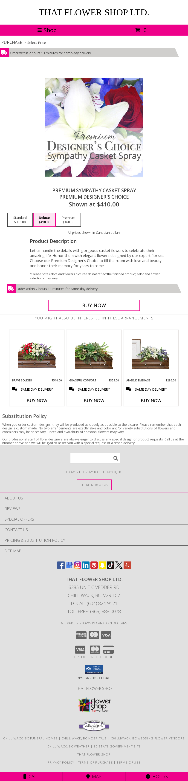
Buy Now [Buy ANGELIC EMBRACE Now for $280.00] (151, 400)
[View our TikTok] (110, 567)
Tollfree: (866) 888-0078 (94, 611)
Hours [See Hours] (157, 776)
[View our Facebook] (61, 567)
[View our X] (119, 567)
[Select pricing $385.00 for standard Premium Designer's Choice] (20, 220)
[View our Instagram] (77, 567)
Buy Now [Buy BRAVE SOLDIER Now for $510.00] (37, 400)
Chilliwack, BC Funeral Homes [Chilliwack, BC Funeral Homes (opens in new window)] (30, 738)
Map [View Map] (93, 776)
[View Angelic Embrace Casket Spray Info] (151, 354)
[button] (94, 669)
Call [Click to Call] (31, 776)
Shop (47, 30)
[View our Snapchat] (102, 567)
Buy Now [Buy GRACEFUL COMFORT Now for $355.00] (94, 400)
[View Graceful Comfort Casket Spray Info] (94, 354)
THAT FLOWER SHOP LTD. (94, 12)
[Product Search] (95, 458)
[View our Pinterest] (94, 567)
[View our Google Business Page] (69, 567)
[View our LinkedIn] (86, 567)
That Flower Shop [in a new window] (94, 688)
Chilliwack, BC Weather (68, 746)
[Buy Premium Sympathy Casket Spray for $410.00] (94, 305)
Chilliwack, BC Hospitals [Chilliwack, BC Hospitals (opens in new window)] (84, 738)
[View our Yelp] (127, 567)
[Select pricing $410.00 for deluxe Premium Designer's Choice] (44, 220)
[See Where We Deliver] (94, 484)
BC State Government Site (117, 746)
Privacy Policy (61, 762)
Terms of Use (129, 762)
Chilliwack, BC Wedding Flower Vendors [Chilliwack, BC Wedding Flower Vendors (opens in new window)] (148, 738)
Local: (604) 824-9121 (94, 603)
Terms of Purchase (95, 762)
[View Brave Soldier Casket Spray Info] (37, 354)
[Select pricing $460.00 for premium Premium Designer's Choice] (68, 220)
